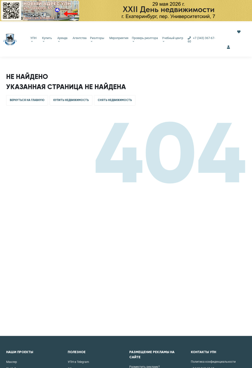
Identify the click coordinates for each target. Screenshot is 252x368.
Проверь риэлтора (145, 39)
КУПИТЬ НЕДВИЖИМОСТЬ (71, 100)
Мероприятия (118, 38)
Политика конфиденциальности (213, 361)
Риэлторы (97, 39)
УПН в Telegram (78, 362)
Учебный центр (172, 39)
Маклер (11, 362)
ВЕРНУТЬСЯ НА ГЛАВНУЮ (27, 100)
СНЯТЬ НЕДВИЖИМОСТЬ (115, 100)
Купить (47, 39)
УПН (33, 39)
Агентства (80, 38)
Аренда (62, 39)
